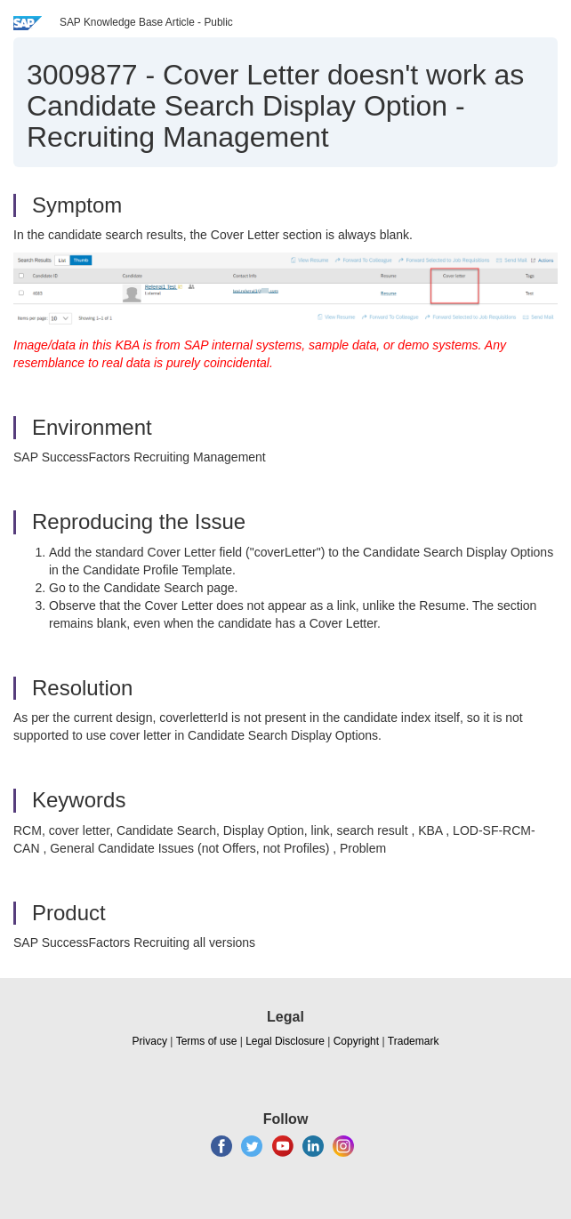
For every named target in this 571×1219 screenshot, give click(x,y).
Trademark (413, 1041)
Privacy (150, 1041)
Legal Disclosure (285, 1041)
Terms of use (206, 1041)
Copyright (356, 1041)
